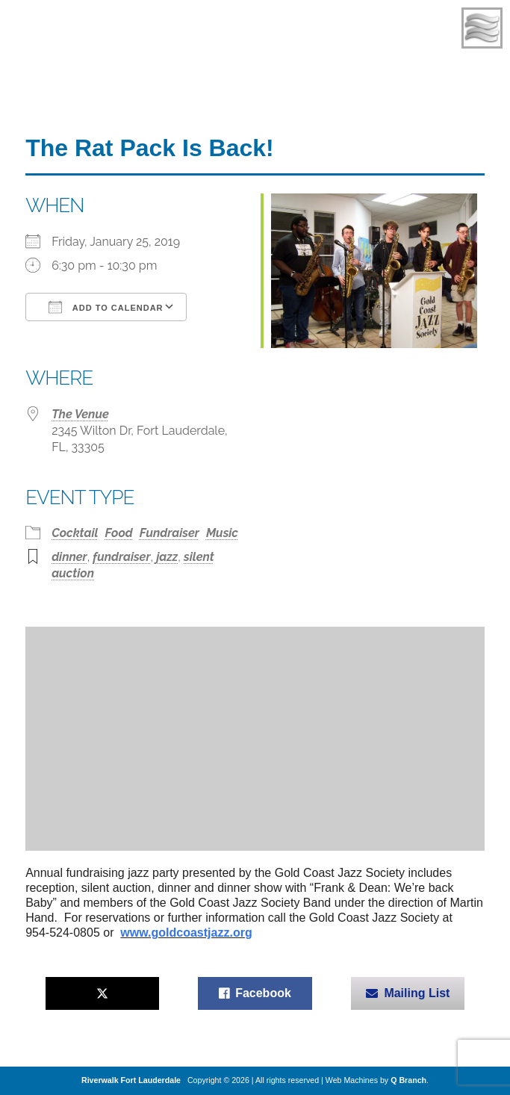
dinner (69, 557)
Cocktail (75, 533)
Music (222, 533)
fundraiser (121, 557)
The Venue (80, 414)
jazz (167, 557)
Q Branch (408, 1080)
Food (119, 533)
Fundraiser (169, 533)
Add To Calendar (106, 307)
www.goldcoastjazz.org (186, 932)
